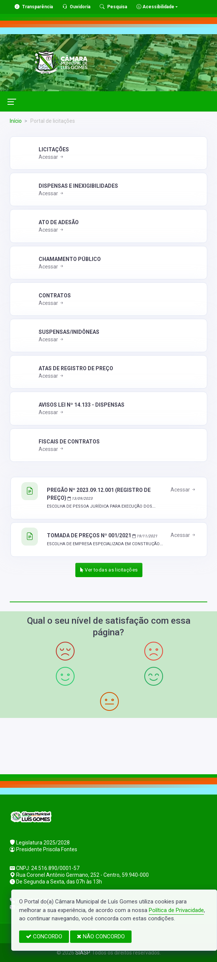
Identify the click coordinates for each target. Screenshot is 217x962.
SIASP (82, 953)
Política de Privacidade (176, 910)
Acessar (51, 157)
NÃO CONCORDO (101, 936)
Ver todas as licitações (109, 570)
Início (16, 121)
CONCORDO (44, 936)
